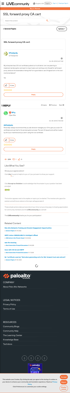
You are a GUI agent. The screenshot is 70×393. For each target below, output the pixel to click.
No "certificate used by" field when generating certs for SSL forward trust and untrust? (35, 257)
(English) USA (38, 4)
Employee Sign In (63, 3)
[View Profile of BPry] (13, 112)
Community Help (10, 331)
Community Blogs (11, 326)
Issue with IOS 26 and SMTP (14, 250)
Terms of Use (9, 309)
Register (47, 3)
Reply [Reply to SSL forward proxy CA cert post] (33, 94)
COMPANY (8, 282)
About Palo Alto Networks (15, 286)
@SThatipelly (8, 125)
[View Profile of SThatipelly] (13, 53)
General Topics (10, 29)
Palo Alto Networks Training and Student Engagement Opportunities (28, 228)
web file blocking (10, 242)
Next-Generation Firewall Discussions (17, 245)
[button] (64, 377)
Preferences (63, 388)
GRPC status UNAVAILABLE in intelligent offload (21, 235)
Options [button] (61, 29)
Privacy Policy (9, 304)
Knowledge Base (10, 339)
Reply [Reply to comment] (33, 149)
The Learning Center (12, 335)
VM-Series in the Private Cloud (15, 238)
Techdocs (7, 344)
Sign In (55, 3)
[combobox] (26, 20)
